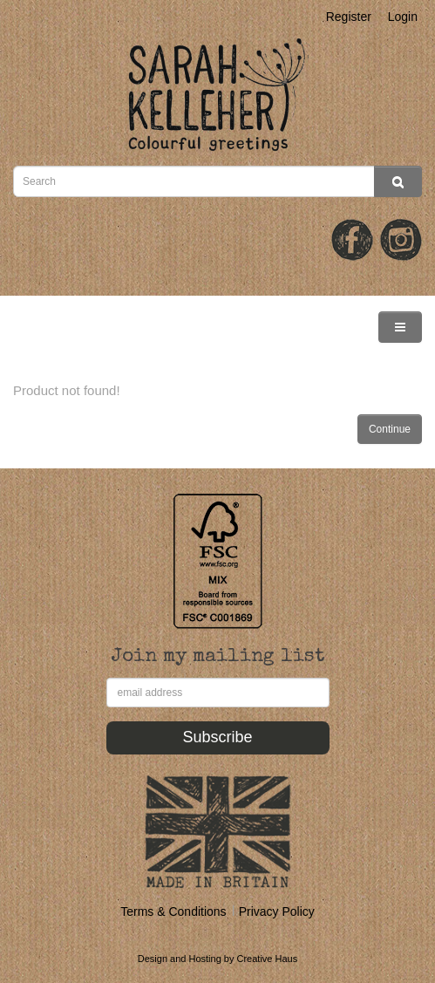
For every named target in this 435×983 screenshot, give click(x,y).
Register (348, 17)
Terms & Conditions (173, 911)
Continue (390, 429)
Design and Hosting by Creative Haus (217, 958)
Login (403, 17)
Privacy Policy (277, 911)
